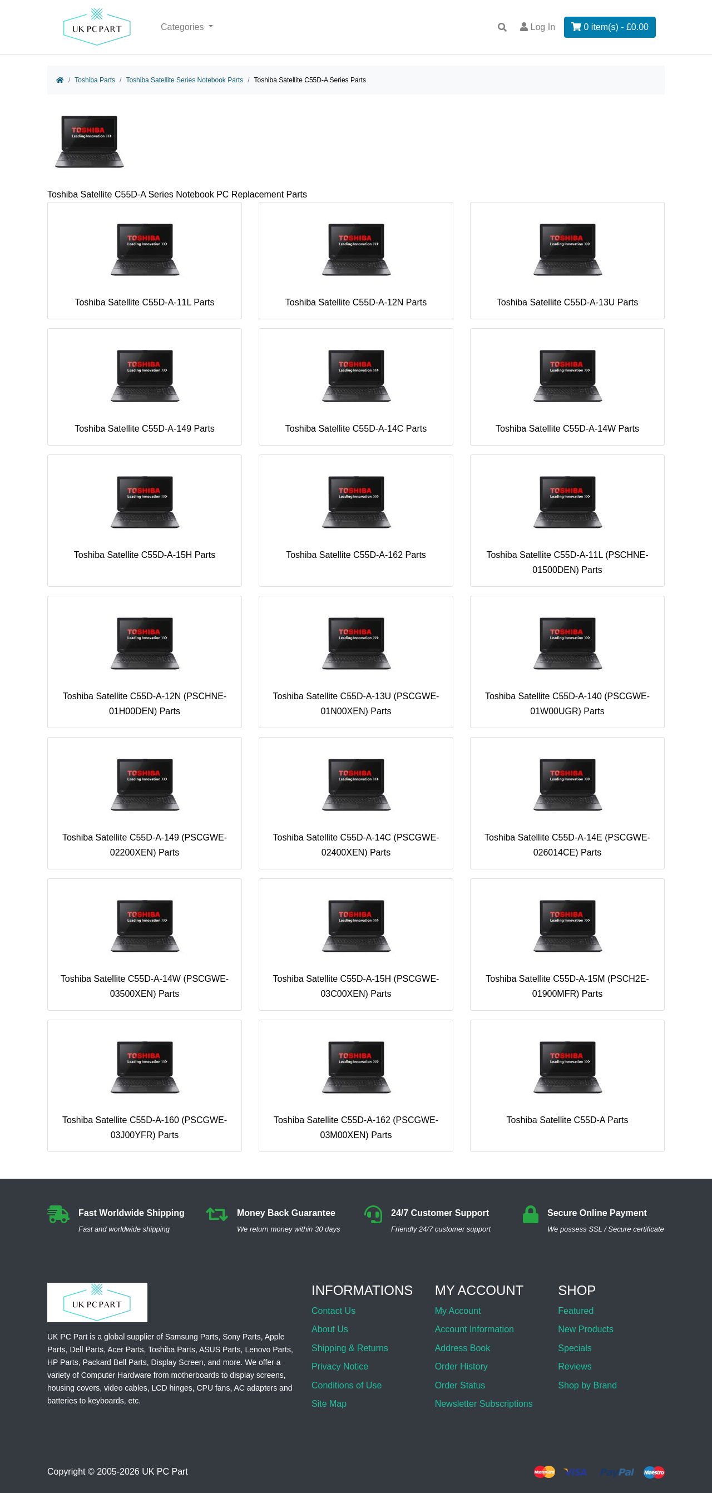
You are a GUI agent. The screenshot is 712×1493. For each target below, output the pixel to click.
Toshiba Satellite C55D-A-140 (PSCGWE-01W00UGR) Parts (567, 660)
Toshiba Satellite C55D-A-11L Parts (144, 259)
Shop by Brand (587, 1385)
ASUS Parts (220, 1349)
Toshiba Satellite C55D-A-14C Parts (356, 385)
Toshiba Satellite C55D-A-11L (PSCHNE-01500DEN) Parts (567, 519)
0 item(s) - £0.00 (610, 27)
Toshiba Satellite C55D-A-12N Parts (356, 259)
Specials (574, 1348)
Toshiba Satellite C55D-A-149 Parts (145, 385)
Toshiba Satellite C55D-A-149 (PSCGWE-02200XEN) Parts (144, 801)
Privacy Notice (340, 1366)
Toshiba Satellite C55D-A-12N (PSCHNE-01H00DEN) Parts (144, 660)
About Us (330, 1329)
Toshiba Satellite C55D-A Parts (568, 1077)
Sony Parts (241, 1336)
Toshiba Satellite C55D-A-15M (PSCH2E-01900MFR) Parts (567, 943)
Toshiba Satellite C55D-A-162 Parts (356, 512)
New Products (586, 1329)
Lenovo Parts (268, 1349)
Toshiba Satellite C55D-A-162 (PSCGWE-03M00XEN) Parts (356, 1084)
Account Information (474, 1329)
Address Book (463, 1348)
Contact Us (333, 1311)
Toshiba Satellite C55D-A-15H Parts (144, 512)
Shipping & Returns (350, 1348)
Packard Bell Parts (115, 1362)
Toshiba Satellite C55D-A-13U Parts (567, 259)
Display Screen (177, 1362)
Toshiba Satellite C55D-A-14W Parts (567, 385)
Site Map (329, 1403)
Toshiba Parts (95, 80)
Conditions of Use (347, 1385)
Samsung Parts (192, 1336)
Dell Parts (86, 1349)
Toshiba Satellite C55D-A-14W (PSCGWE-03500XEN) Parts (145, 943)
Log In (537, 27)
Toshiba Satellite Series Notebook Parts (184, 80)
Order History (461, 1366)
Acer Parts (125, 1349)
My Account (458, 1311)
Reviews (574, 1366)
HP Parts (62, 1362)
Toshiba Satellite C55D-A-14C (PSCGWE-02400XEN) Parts (356, 801)
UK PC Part (165, 1472)
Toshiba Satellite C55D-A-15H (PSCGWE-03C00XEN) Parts (356, 943)
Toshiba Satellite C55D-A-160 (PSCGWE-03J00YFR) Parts (144, 1084)
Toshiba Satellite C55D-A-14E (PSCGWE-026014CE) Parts (567, 801)
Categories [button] (183, 27)
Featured (576, 1311)
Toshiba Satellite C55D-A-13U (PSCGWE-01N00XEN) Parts (356, 660)
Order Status (460, 1385)
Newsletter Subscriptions (484, 1403)
